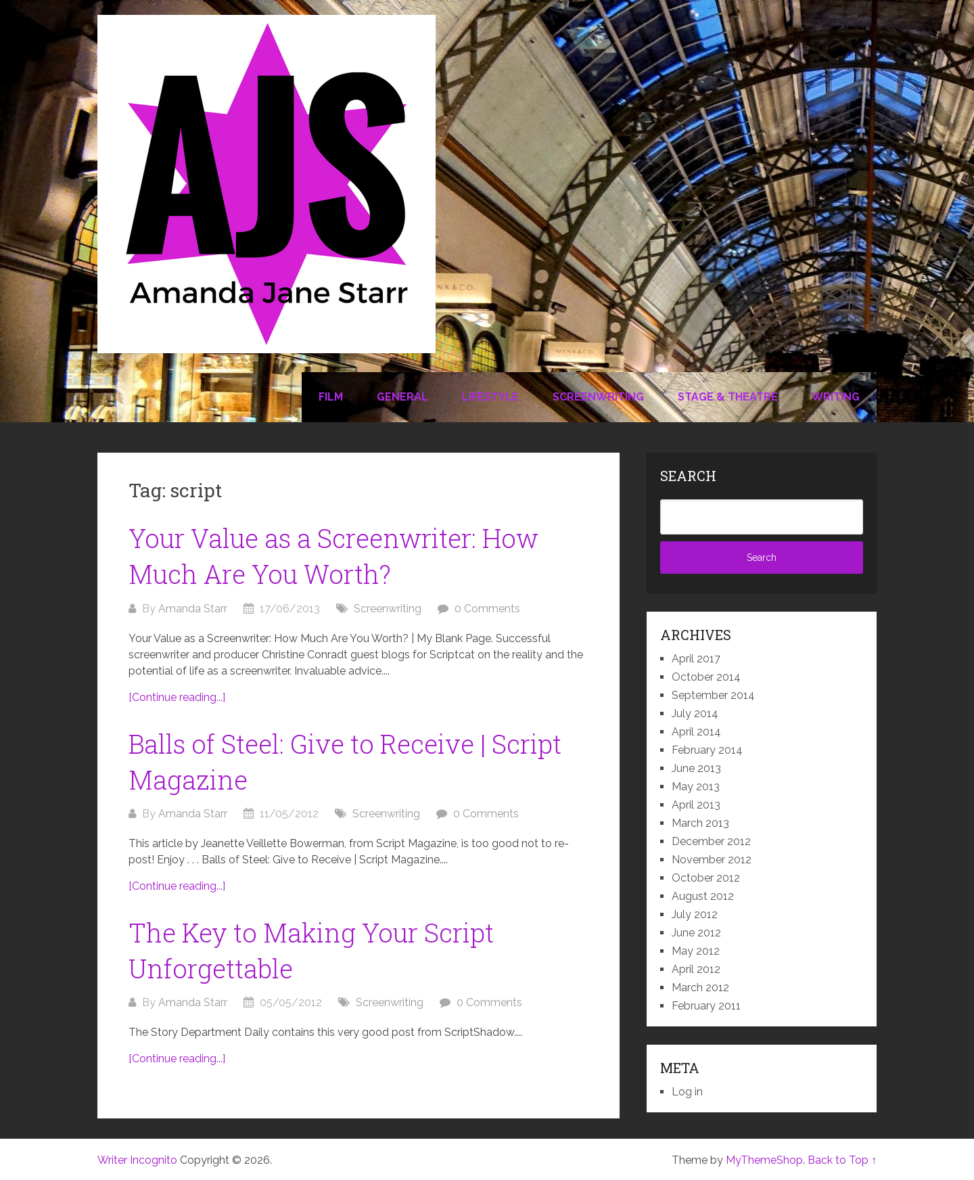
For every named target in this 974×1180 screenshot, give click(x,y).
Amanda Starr (192, 608)
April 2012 (696, 969)
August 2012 (703, 896)
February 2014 (707, 750)
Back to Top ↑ (842, 1160)
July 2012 (695, 914)
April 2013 (696, 804)
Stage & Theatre (728, 396)
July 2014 (695, 713)
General (402, 396)
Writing (836, 396)
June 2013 (696, 768)
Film (331, 396)
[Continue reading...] (177, 697)
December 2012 (711, 841)
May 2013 (696, 786)
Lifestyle (490, 396)
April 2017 (696, 658)
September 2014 (713, 695)
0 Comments (487, 608)
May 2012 (696, 951)
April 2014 (696, 731)
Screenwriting (598, 396)
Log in (687, 1091)
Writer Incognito (137, 1160)
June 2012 (696, 932)
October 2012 (706, 877)
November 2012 (711, 859)
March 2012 (700, 987)
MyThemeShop (764, 1160)
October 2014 (706, 677)
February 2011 (706, 1005)
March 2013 (700, 823)
